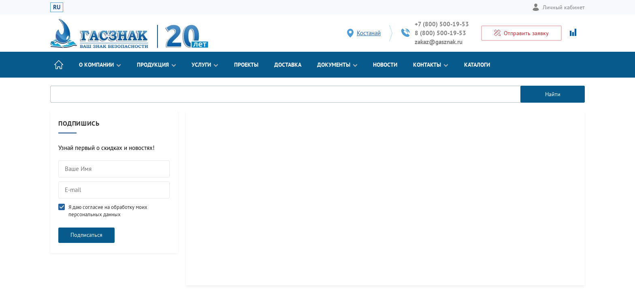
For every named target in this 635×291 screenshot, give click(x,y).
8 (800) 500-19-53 (440, 33)
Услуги (205, 64)
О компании (100, 64)
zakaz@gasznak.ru (438, 42)
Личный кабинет (558, 7)
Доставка (287, 64)
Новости (385, 64)
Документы (337, 64)
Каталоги (477, 64)
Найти (552, 94)
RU (56, 7)
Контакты (430, 64)
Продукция (156, 64)
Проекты (246, 64)
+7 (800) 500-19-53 (442, 24)
